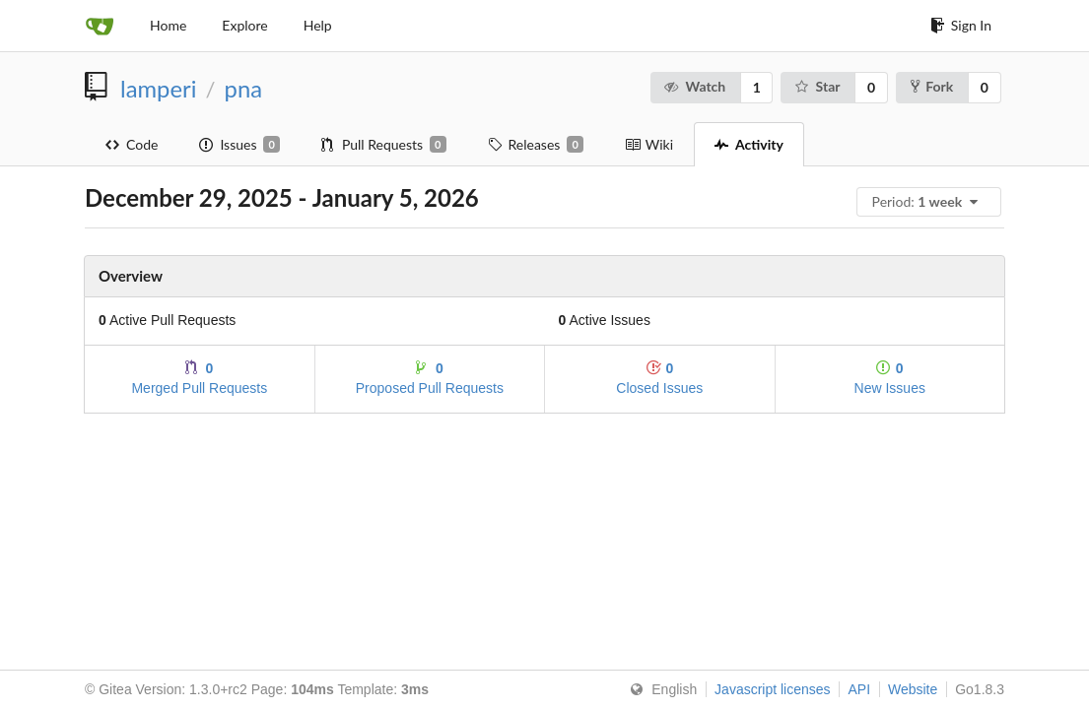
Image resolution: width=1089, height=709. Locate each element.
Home (168, 25)
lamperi (158, 88)
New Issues (889, 377)
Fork (932, 86)
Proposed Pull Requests (430, 377)
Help (318, 25)
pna (243, 88)
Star (816, 86)
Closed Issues (659, 377)
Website (912, 689)
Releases (535, 145)
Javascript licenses (773, 689)
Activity (749, 144)
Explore (244, 25)
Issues (239, 145)
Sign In (960, 25)
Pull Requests (383, 145)
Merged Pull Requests (199, 377)
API (859, 689)
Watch (694, 86)
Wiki (649, 144)
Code (131, 144)
